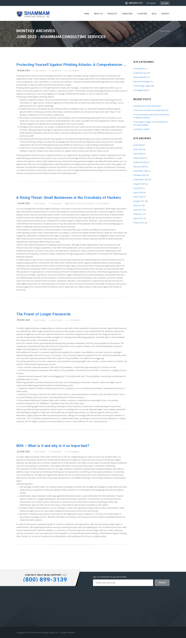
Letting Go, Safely (141, 129)
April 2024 (138, 153)
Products (112, 14)
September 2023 (141, 179)
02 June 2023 (23, 451)
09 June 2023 (23, 319)
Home (86, 14)
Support (151, 3)
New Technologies (141, 81)
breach (72, 204)
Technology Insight (142, 86)
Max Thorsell (40, 71)
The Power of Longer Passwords (43, 314)
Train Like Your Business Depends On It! (151, 110)
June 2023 (138, 192)
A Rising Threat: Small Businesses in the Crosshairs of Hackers (68, 198)
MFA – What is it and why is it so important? (52, 446)
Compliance (139, 68)
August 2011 (139, 201)
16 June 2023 (23, 203)
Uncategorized (57, 320)
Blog (154, 14)
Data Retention (140, 77)
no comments (74, 71)
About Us (98, 14)
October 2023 (139, 175)
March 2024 (139, 158)
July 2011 (137, 205)
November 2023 (140, 171)
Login (165, 3)
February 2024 (140, 162)
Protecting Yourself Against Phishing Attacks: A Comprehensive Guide (71, 65)
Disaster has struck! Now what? (147, 106)
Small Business (88, 204)
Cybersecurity (56, 71)
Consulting (127, 14)
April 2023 (138, 197)
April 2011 (138, 218)
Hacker (78, 204)
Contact (165, 14)
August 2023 (139, 184)
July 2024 (137, 145)
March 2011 (139, 222)
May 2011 (138, 214)
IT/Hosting (142, 14)
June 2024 (138, 149)
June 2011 (138, 209)
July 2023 (137, 188)
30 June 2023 (23, 70)
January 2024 (139, 166)
